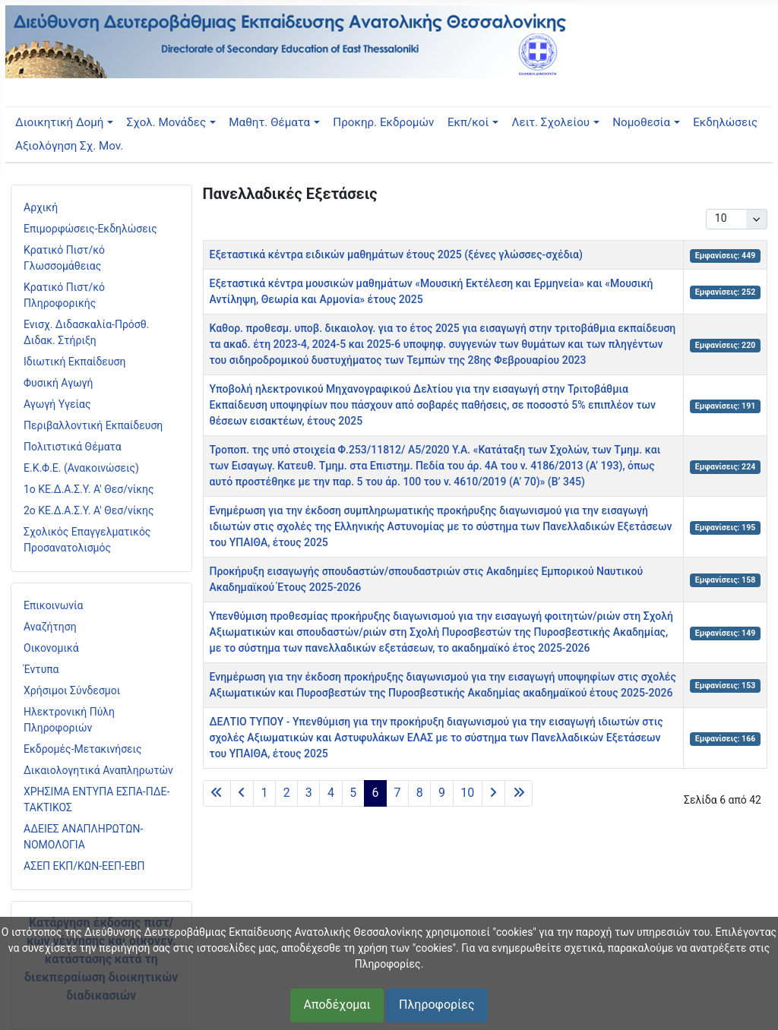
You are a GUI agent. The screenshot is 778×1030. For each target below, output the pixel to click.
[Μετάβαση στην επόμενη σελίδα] (493, 793)
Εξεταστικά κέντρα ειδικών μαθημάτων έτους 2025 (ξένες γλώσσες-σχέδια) (396, 254)
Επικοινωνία (53, 605)
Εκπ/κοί (468, 122)
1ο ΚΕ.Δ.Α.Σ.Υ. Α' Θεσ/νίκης (89, 489)
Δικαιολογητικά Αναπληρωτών (98, 770)
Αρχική (41, 207)
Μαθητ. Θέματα (269, 122)
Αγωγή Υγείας (57, 404)
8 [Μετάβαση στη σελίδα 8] (419, 792)
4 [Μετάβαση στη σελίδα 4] (330, 792)
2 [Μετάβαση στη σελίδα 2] (286, 792)
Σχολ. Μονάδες (167, 122)
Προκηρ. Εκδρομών (383, 122)
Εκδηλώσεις (725, 122)
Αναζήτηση (50, 627)
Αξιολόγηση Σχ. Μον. (69, 146)
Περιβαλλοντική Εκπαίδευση (93, 425)
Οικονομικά (51, 648)
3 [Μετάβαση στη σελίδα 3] (308, 792)
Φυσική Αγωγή (58, 383)
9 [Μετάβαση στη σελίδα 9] (441, 792)
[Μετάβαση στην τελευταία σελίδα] (518, 793)
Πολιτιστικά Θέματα (73, 447)
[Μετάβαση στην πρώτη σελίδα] (217, 793)
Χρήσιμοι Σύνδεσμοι (72, 690)
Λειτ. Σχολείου (551, 122)
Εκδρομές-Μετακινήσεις (83, 749)
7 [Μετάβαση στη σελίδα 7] (397, 792)
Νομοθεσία (641, 122)
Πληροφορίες (436, 1004)
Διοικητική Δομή (59, 122)
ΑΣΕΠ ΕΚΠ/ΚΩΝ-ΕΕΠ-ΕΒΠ (84, 866)
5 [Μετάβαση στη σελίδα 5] (352, 792)
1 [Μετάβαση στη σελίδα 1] (264, 792)
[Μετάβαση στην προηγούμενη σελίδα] (242, 793)
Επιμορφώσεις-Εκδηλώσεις (90, 229)
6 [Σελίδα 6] (375, 792)
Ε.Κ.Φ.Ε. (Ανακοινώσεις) (81, 468)
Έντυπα (41, 669)
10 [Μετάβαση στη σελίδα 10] (467, 792)
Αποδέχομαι (336, 1004)
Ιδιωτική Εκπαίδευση (74, 361)
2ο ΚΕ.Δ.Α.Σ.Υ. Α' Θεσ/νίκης (89, 510)
